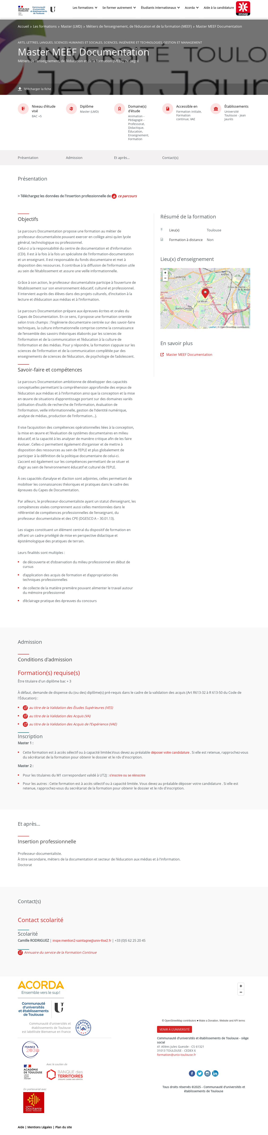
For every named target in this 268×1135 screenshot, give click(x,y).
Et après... (122, 157)
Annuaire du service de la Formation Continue (60, 952)
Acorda (190, 8)
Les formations (83, 8)
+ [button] (165, 272)
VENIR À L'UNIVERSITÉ (175, 1029)
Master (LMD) (71, 26)
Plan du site (63, 1127)
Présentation (28, 157)
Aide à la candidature (219, 8)
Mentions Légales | (41, 1127)
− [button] (165, 278)
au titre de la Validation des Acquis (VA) (59, 716)
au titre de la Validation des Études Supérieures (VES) (71, 707)
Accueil (23, 26)
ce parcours (127, 196)
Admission (74, 157)
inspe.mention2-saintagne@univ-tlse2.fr (82, 940)
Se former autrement (117, 8)
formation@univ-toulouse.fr (176, 1055)
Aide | (22, 1127)
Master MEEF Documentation (186, 354)
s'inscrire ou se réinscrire (127, 775)
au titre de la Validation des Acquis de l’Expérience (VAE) (73, 724)
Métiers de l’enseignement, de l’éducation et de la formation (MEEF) (139, 26)
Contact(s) (170, 157)
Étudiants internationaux (158, 8)
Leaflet (212, 327)
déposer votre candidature (170, 752)
